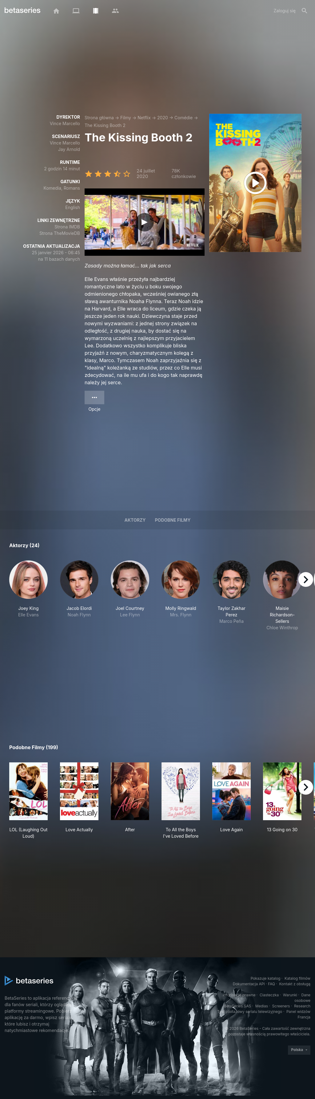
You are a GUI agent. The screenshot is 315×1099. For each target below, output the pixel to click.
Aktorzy (135, 520)
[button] (28, 595)
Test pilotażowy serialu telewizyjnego (249, 1011)
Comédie (183, 117)
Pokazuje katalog (266, 978)
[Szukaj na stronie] (304, 10)
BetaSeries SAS (237, 1006)
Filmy (125, 117)
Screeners (281, 1006)
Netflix (144, 117)
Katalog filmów (297, 978)
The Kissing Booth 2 (105, 125)
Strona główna (99, 117)
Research (302, 1006)
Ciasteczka (269, 995)
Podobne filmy (173, 520)
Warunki (290, 995)
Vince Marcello (65, 123)
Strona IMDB (67, 226)
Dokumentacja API (249, 984)
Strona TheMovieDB (59, 233)
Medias (261, 1006)
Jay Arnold (69, 149)
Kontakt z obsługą (294, 984)
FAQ (271, 984)
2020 (162, 117)
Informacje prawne (239, 995)
